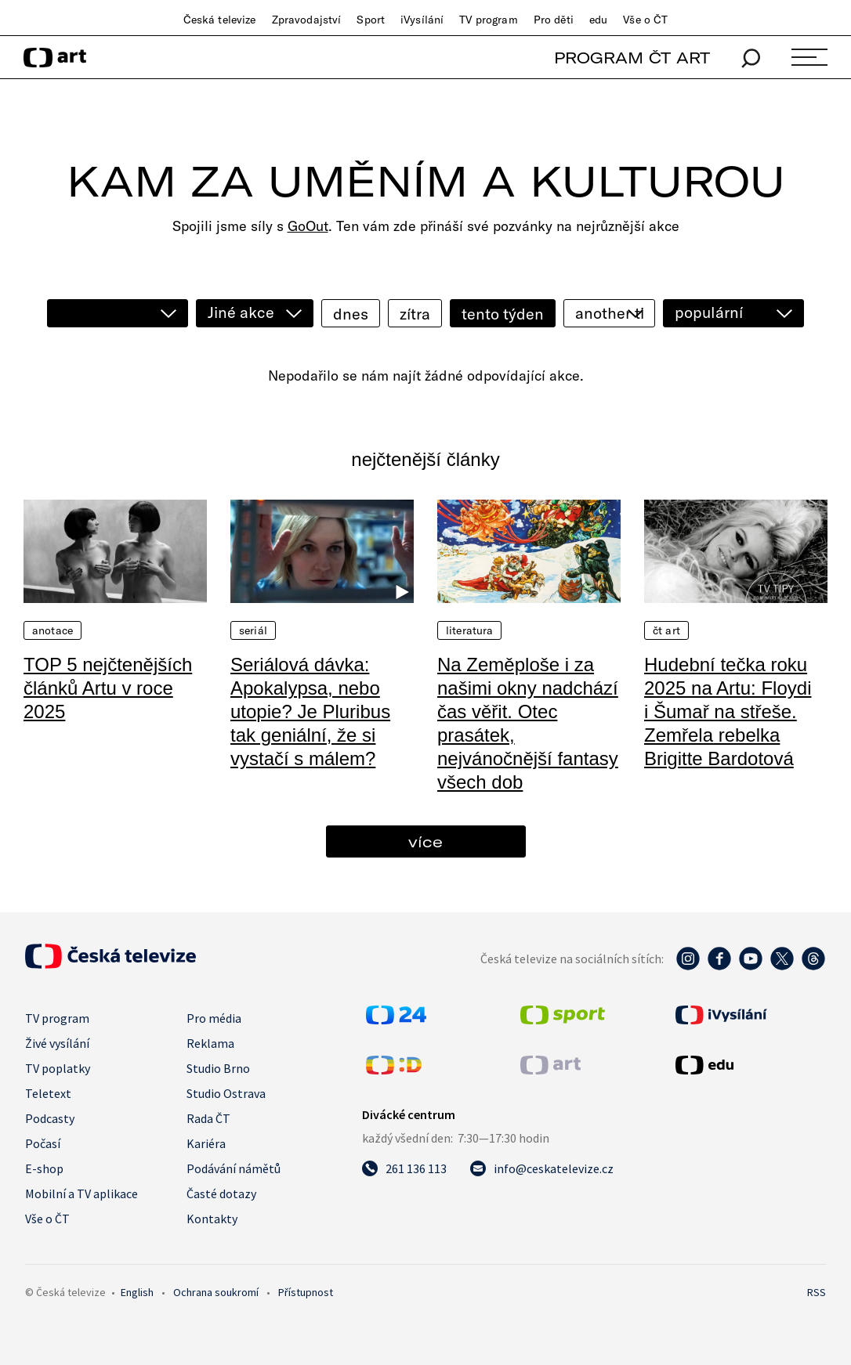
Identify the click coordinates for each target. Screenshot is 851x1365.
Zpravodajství (307, 20)
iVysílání (422, 20)
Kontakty (211, 1218)
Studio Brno (218, 1068)
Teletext (48, 1093)
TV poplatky (57, 1068)
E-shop (44, 1168)
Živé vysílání (57, 1043)
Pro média (213, 1018)
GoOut (308, 226)
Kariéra (206, 1143)
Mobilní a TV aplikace (81, 1193)
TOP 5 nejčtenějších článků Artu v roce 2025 (108, 688)
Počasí (42, 1143)
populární (709, 312)
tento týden (503, 313)
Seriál (253, 630)
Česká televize (219, 20)
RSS (816, 1292)
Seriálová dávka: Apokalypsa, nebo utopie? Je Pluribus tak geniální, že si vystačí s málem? (310, 711)
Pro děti (554, 20)
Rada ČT (208, 1118)
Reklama (210, 1043)
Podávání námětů (233, 1168)
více (425, 841)
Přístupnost (305, 1292)
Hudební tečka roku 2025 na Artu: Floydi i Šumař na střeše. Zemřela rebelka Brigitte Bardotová (727, 711)
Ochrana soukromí (216, 1292)
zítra (415, 313)
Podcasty (49, 1118)
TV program (488, 20)
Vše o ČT (645, 20)
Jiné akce (241, 312)
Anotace (52, 630)
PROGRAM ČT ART (632, 57)
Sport (371, 20)
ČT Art (666, 630)
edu (598, 20)
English (137, 1292)
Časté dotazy (221, 1193)
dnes (350, 313)
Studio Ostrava (226, 1093)
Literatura (469, 630)
